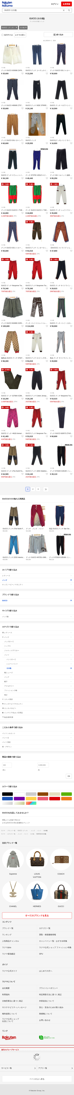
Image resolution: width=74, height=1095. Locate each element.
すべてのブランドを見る (37, 915)
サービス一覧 (6, 1068)
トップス (38, 646)
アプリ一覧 (42, 1068)
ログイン (55, 4)
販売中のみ (7, 35)
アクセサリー (38, 686)
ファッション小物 (38, 690)
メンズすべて (38, 642)
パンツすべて (39, 659)
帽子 (38, 682)
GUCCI (37, 601)
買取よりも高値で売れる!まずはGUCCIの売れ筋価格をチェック (37, 821)
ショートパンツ (39, 664)
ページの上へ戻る (37, 1079)
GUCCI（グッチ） (9, 28)
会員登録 (66, 4)
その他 (23, 28)
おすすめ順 (20, 35)
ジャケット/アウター (38, 650)
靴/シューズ (38, 673)
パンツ (38, 655)
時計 (38, 695)
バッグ (38, 677)
